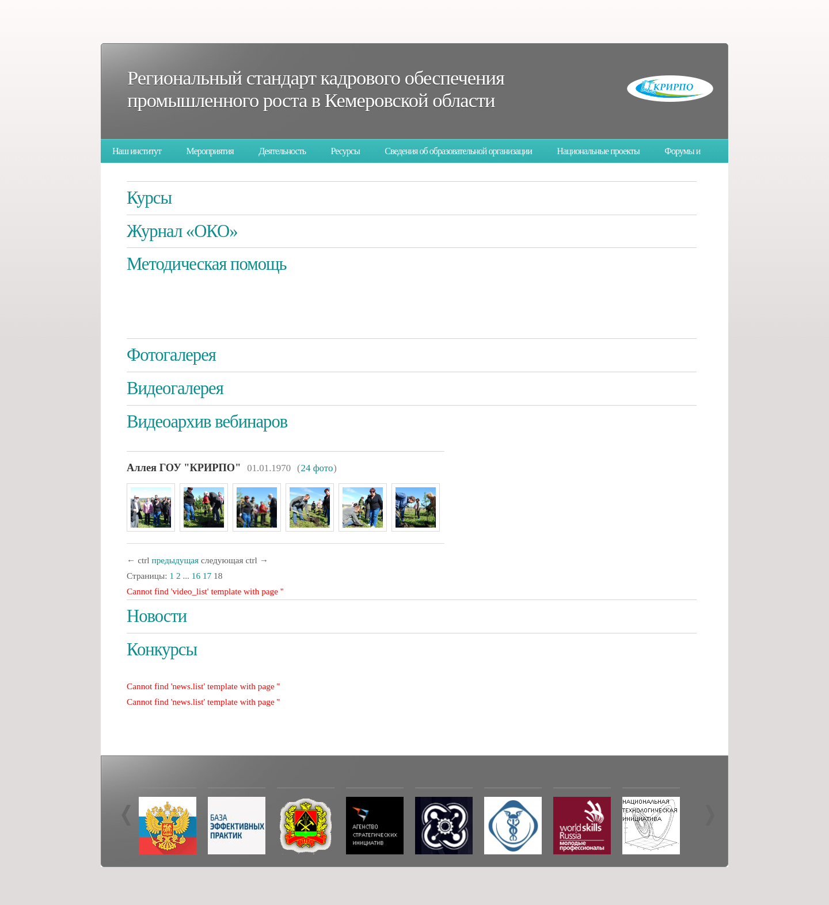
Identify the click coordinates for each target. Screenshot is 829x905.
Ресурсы (345, 151)
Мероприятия (210, 151)
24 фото (317, 468)
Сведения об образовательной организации (458, 151)
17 (207, 576)
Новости (157, 616)
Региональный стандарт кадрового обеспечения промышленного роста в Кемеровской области (315, 89)
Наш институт (136, 151)
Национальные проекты (598, 151)
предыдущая (175, 560)
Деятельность (282, 151)
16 (196, 576)
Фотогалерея (171, 355)
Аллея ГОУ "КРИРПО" (184, 467)
